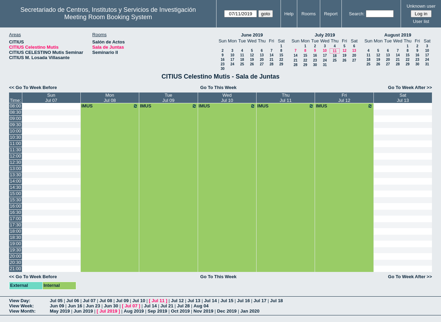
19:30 (15, 249)
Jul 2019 (108, 311)
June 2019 (252, 35)
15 (281, 55)
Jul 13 (194, 300)
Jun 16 (75, 305)
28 (271, 64)
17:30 (15, 224)
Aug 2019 (134, 311)
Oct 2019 (180, 311)
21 (271, 60)
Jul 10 (138, 300)
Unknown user (421, 6)
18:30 (15, 237)
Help (289, 13)
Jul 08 (105, 300)
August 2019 (397, 35)
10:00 (15, 131)
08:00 (15, 105)
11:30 (15, 149)
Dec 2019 (226, 311)
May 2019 (60, 311)
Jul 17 (260, 300)
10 (232, 55)
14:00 (15, 181)
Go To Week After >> (410, 87)
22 (281, 60)
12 (252, 55)
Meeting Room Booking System (108, 17)
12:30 (15, 162)
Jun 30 (111, 305)
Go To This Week (218, 87)
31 (325, 65)
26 (252, 64)
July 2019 (325, 35)
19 (252, 60)
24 (232, 64)
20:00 (15, 256)
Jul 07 (89, 300)
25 (242, 64)
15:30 (15, 199)
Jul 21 (166, 305)
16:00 (15, 206)
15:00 (15, 193)
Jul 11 (158, 300)
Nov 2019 (203, 311)
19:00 (15, 243)
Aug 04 (201, 305)
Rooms (308, 13)
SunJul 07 (51, 97)
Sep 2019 (157, 311)
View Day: (19, 300)
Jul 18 (276, 300)
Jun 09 (57, 305)
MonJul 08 (110, 97)
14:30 (15, 187)
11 (242, 55)
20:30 (15, 262)
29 (281, 64)
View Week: (21, 305)
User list (421, 21)
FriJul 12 (344, 97)
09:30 (15, 124)
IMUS (109, 106)
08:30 (15, 112)
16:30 (15, 212)
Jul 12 (177, 300)
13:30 (15, 174)
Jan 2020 (249, 311)
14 (271, 55)
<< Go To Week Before (33, 87)
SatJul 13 (403, 97)
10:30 (15, 137)
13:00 (15, 168)
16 (223, 60)
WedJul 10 (227, 97)
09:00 (15, 118)
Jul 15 (227, 300)
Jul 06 (72, 300)
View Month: (22, 311)
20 (261, 60)
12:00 (15, 156)
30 (223, 69)
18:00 (15, 231)
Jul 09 (122, 300)
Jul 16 (243, 300)
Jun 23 (93, 305)
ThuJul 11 (285, 97)
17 (232, 60)
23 (223, 64)
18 (242, 60)
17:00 (15, 218)
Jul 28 (183, 305)
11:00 (15, 143)
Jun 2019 (83, 311)
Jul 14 (210, 300)
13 (261, 55)
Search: (357, 13)
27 (261, 64)
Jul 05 (56, 300)
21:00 (15, 268)
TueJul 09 (169, 97)
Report (331, 13)
